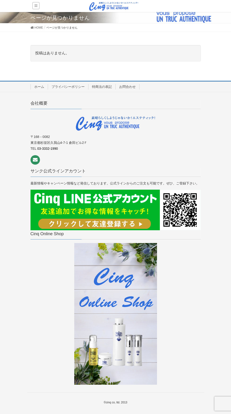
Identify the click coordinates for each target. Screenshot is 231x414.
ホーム (39, 87)
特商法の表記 (102, 87)
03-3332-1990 (47, 148)
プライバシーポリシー (68, 87)
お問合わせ (127, 87)
